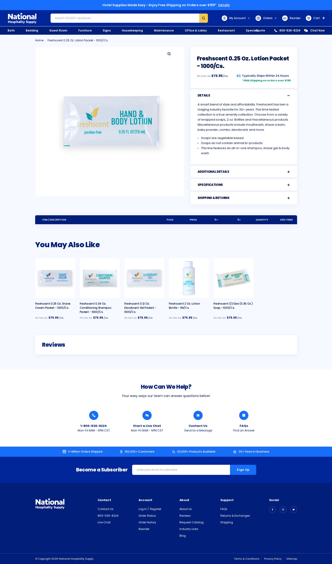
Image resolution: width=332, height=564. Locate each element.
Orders (266, 18)
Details (224, 5)
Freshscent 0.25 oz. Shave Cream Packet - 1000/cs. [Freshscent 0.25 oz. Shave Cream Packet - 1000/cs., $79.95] (53, 306)
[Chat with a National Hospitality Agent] (147, 415)
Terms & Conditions (246, 559)
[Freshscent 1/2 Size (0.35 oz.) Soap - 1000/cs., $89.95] (233, 278)
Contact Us (106, 509)
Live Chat (104, 522)
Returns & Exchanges (235, 516)
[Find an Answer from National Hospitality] (243, 415)
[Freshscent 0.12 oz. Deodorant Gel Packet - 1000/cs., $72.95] (144, 278)
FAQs (223, 509)
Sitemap (291, 559)
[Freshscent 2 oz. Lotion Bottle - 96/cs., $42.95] (189, 278)
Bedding (32, 30)
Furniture (85, 30)
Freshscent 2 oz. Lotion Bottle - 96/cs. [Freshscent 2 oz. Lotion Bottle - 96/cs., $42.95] (184, 306)
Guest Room (58, 30)
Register (155, 509)
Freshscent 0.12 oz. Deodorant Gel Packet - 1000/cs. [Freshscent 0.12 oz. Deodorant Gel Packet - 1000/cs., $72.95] (140, 308)
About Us (185, 509)
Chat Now (314, 30)
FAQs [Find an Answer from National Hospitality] (244, 426)
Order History (147, 522)
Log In (143, 509)
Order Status (147, 516)
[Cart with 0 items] (315, 18)
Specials (252, 30)
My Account (236, 18)
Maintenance (164, 30)
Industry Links (188, 529)
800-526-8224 (287, 30)
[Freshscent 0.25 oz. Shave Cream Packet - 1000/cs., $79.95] (55, 278)
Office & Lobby (196, 30)
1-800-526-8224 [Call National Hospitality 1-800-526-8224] (93, 426)
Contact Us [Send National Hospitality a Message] (198, 426)
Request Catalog (191, 522)
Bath (11, 30)
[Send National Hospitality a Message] (198, 415)
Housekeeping (132, 30)
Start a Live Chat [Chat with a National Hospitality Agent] (147, 426)
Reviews (185, 516)
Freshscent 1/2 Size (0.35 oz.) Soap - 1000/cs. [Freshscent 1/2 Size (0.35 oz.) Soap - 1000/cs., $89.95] (233, 306)
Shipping (226, 522)
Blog (182, 536)
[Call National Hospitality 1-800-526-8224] (93, 415)
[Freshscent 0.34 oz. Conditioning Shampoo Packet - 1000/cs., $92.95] (100, 278)
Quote (260, 30)
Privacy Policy (272, 559)
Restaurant (226, 30)
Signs (107, 30)
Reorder (291, 18)
